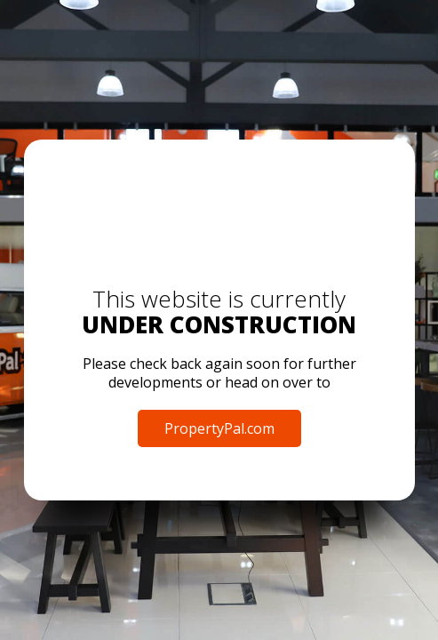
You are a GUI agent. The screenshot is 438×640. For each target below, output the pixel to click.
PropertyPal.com (219, 428)
